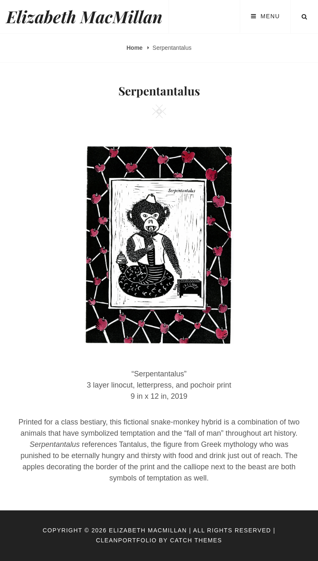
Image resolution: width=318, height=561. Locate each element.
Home (136, 47)
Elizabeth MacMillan (84, 16)
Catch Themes (196, 540)
